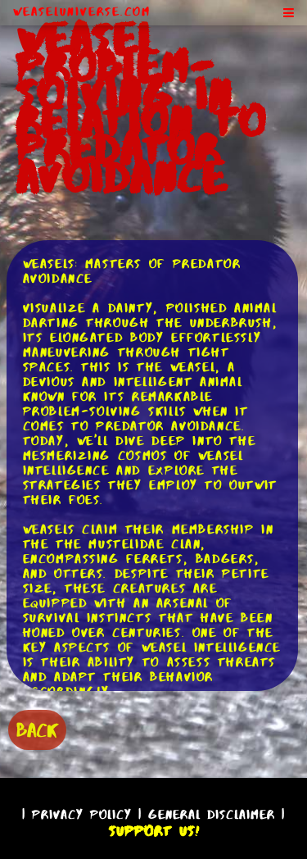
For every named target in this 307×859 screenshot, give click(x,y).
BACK (37, 730)
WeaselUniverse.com (82, 11)
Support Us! (154, 831)
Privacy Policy (82, 814)
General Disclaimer (211, 814)
